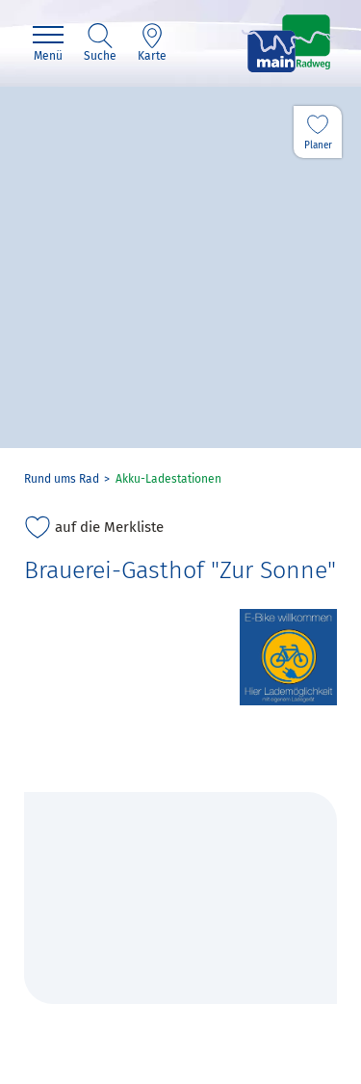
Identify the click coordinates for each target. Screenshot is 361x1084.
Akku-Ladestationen (168, 479)
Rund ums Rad (61, 479)
